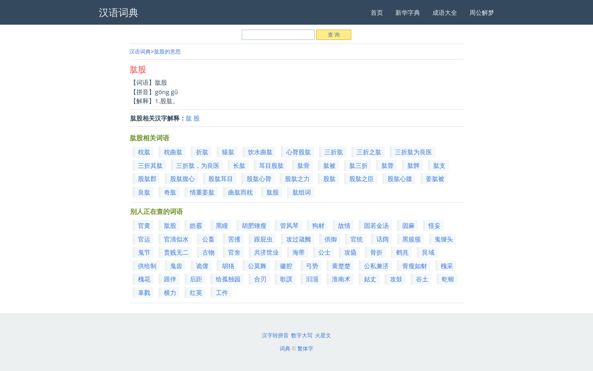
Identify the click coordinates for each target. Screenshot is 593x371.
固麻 (408, 225)
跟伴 (170, 279)
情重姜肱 (202, 192)
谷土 (422, 279)
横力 (170, 292)
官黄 (144, 225)
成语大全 (444, 12)
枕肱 (144, 152)
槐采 (447, 266)
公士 (324, 252)
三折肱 (334, 152)
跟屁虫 (263, 239)
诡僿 (202, 266)
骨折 (376, 252)
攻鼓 (396, 279)
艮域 (428, 252)
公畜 (208, 239)
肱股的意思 (167, 51)
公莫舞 (257, 266)
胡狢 (228, 266)
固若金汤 (376, 225)
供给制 (147, 266)
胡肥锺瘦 (254, 225)
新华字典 (407, 12)
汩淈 (312, 279)
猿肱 (228, 152)
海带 (298, 252)
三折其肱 (150, 165)
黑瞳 (222, 225)
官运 (144, 239)
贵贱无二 (176, 252)
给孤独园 (228, 279)
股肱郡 (147, 178)
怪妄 (434, 225)
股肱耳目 (220, 178)
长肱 (239, 165)
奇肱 (170, 192)
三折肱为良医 (413, 152)
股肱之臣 (361, 178)
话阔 (382, 239)
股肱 (329, 178)
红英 (196, 292)
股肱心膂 (259, 178)
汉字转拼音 (275, 335)
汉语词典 (140, 51)
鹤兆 (402, 252)
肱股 (272, 192)
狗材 (318, 225)
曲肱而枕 (240, 192)
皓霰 (196, 225)
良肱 (144, 192)
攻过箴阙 (298, 239)
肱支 (439, 165)
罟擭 (234, 239)
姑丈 (370, 279)
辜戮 (144, 292)
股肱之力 (297, 178)
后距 (196, 279)
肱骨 (303, 165)
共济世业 (266, 252)
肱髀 (413, 165)
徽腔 (286, 266)
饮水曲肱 (260, 152)
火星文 (323, 335)
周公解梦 (481, 12)
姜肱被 (435, 178)
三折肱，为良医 (197, 165)
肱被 (329, 165)
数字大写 (302, 335)
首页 (377, 12)
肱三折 (358, 165)
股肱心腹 (400, 178)
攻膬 (350, 252)
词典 (285, 348)
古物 (208, 252)
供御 (331, 239)
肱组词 (301, 192)
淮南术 (341, 279)
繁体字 (305, 348)
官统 (356, 239)
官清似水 (176, 239)
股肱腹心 (182, 178)
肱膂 (387, 165)
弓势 (312, 266)
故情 (344, 225)
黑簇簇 (411, 239)
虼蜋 (448, 279)
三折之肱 (369, 152)
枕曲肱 (173, 152)
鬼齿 (176, 266)
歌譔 (286, 279)
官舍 (234, 252)
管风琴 (289, 225)
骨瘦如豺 (414, 266)
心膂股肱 (298, 152)
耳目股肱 (271, 165)
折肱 (202, 152)
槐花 (144, 279)
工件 (222, 292)
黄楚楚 (341, 266)
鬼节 (144, 252)
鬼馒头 (443, 239)
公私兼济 (376, 266)
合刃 (260, 279)
